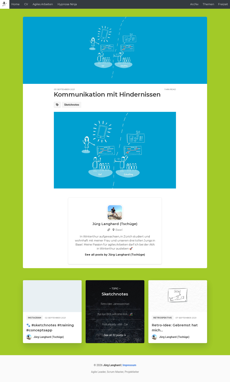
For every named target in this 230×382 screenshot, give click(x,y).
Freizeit (223, 4)
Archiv (194, 4)
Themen (208, 4)
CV (26, 4)
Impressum (129, 365)
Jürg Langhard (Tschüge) (49, 337)
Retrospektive (162, 317)
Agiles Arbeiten (43, 4)
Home (15, 4)
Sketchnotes (71, 104)
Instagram (34, 317)
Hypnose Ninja (67, 4)
